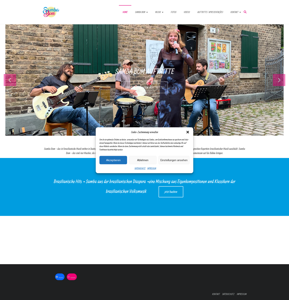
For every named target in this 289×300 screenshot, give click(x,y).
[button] (188, 137)
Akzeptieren (113, 165)
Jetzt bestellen (179, 240)
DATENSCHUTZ (140, 173)
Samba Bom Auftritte (144, 71)
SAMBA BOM (140, 12)
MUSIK (158, 12)
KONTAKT (234, 12)
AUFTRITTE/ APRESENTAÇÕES (210, 12)
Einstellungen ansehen (174, 165)
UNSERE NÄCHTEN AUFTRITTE (144, 87)
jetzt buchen (171, 192)
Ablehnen (142, 165)
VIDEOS (187, 12)
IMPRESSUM (151, 173)
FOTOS (173, 12)
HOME (125, 12)
